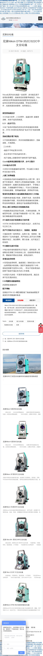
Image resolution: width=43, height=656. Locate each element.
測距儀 (33, 627)
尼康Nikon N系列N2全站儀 (12, 409)
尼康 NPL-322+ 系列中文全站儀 (15, 338)
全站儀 (11, 321)
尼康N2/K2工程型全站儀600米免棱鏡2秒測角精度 (20, 376)
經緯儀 (27, 627)
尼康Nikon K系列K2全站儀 (12, 441)
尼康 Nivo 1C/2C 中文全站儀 (13, 572)
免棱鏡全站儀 (8, 325)
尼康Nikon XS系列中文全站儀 (13, 507)
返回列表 (21, 333)
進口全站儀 (19, 321)
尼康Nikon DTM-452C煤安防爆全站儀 (17, 341)
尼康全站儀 (30, 321)
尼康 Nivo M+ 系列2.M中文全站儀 (15, 539)
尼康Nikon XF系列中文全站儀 (13, 474)
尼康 (17, 325)
